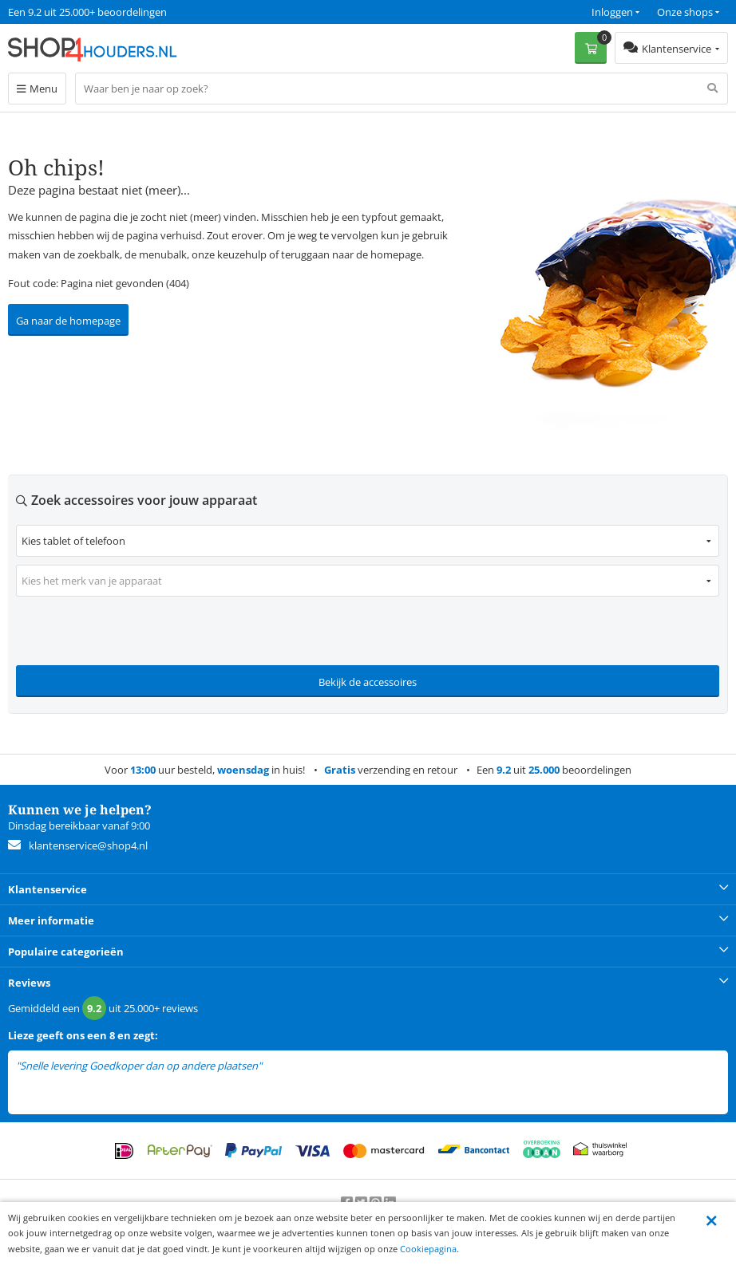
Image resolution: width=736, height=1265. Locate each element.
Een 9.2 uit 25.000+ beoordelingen (87, 12)
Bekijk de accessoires (368, 682)
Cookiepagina (428, 1249)
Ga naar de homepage (68, 320)
